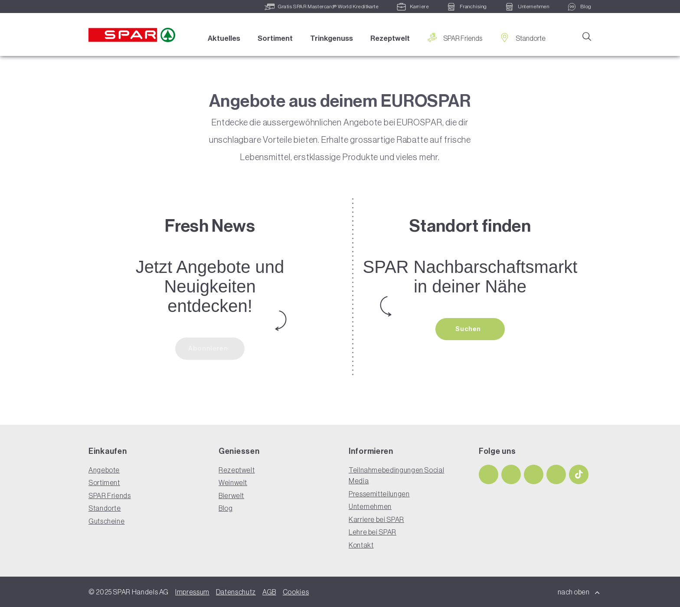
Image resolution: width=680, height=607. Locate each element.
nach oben (579, 592)
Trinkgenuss (331, 38)
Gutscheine (106, 521)
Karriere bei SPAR (376, 519)
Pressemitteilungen (379, 494)
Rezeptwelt (390, 38)
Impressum (192, 592)
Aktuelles (224, 38)
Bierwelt (231, 495)
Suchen (468, 329)
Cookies (296, 592)
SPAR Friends (454, 38)
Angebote (104, 470)
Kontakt (361, 545)
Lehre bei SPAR (372, 532)
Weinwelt (233, 482)
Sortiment (275, 38)
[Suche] (586, 36)
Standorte (523, 38)
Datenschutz (236, 592)
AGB (269, 592)
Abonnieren (208, 348)
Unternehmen (370, 506)
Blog (226, 508)
